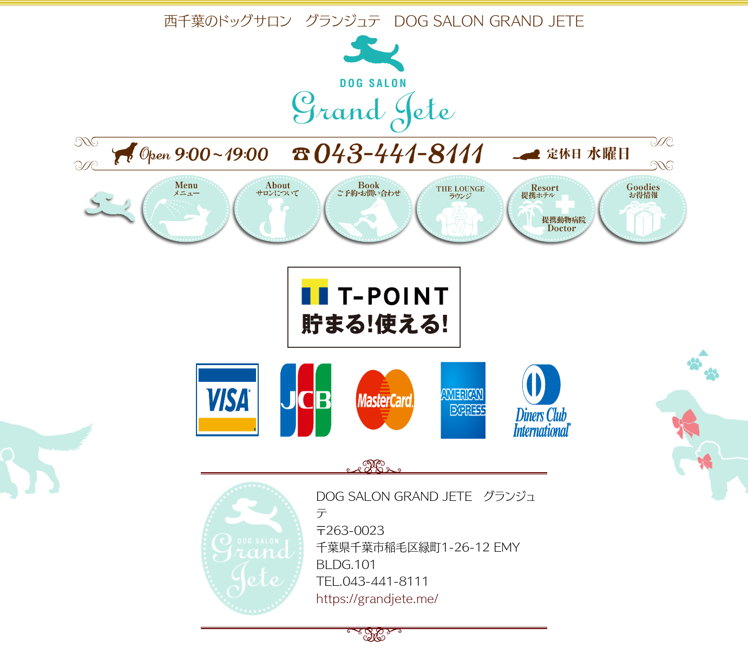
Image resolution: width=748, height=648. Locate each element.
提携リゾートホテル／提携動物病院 (550, 212)
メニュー (185, 212)
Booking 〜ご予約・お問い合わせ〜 (367, 212)
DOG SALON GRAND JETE (128, 212)
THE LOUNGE (458, 212)
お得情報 (641, 212)
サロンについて (276, 212)
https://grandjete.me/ (377, 598)
